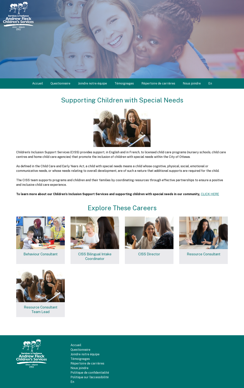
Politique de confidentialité (90, 372)
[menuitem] (210, 83)
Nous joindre (192, 83)
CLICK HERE (210, 194)
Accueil (37, 83)
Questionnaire (60, 83)
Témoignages (124, 83)
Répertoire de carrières (158, 83)
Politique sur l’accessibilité (90, 377)
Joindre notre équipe (92, 83)
